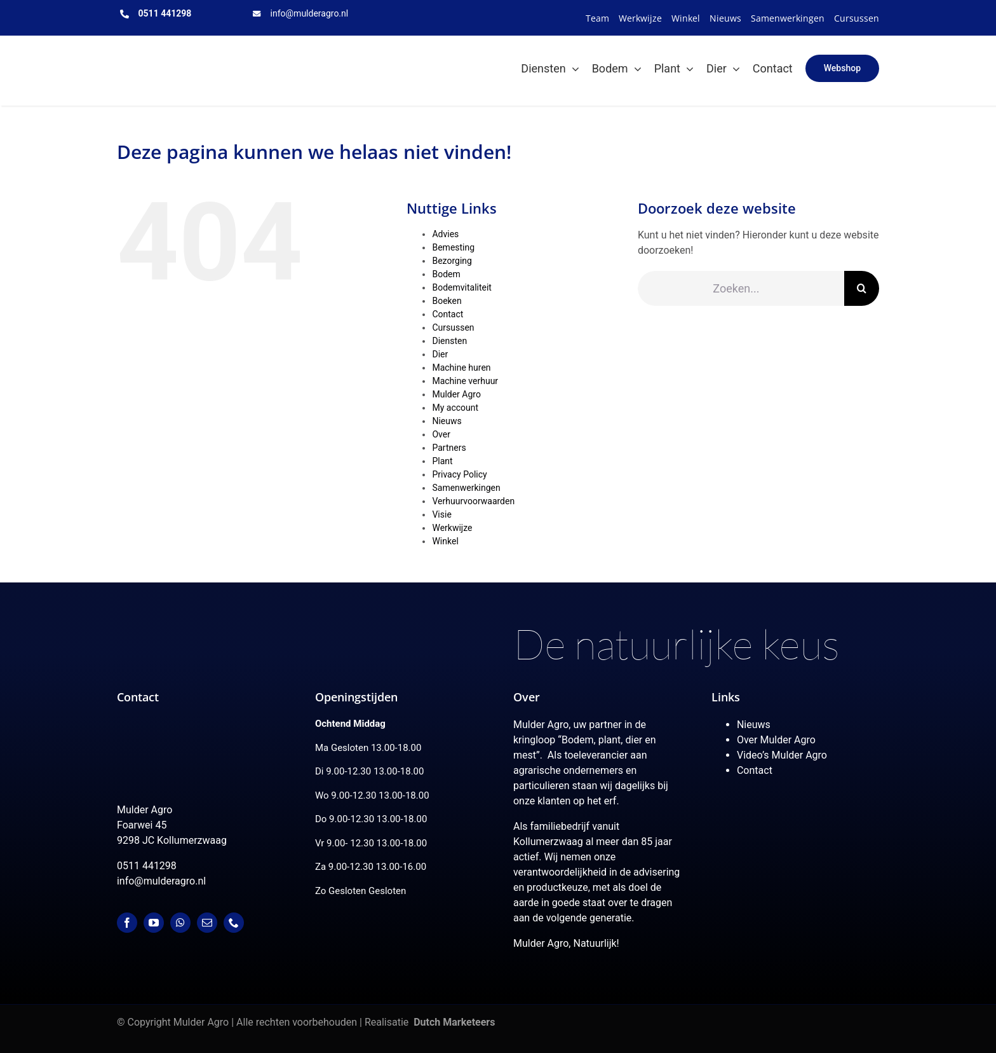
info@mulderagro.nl (310, 13)
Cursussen (453, 327)
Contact (447, 314)
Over (441, 434)
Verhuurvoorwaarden (473, 501)
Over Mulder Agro (776, 740)
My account (455, 408)
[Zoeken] (861, 288)
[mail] (207, 922)
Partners (449, 448)
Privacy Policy (459, 474)
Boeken (446, 301)
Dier (440, 354)
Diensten (449, 341)
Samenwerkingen (466, 488)
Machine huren (461, 367)
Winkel (445, 541)
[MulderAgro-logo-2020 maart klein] (181, 51)
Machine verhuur (465, 381)
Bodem (446, 274)
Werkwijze (452, 528)
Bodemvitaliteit (461, 287)
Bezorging (451, 261)
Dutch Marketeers (454, 1022)
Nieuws (446, 421)
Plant (442, 461)
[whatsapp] (180, 922)
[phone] (234, 922)
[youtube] (154, 922)
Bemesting (453, 247)
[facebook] (127, 922)
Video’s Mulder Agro (782, 755)
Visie (441, 514)
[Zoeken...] (741, 288)
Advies (445, 234)
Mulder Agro (456, 394)
